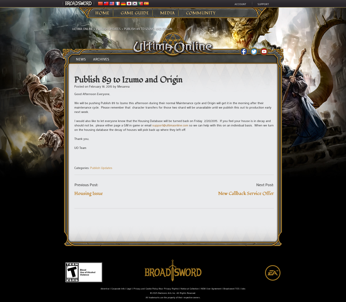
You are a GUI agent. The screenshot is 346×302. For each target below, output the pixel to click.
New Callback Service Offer (246, 193)
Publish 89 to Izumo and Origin (148, 29)
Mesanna (123, 86)
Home (102, 13)
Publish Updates (108, 29)
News (81, 59)
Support (263, 4)
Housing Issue (88, 193)
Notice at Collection (190, 288)
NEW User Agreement (211, 288)
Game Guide (135, 13)
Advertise (105, 288)
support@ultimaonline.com (170, 125)
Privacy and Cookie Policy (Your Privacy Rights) (156, 288)
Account (240, 4)
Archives (101, 59)
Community (201, 13)
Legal (129, 288)
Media (167, 13)
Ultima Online (82, 29)
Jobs (243, 288)
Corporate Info (118, 288)
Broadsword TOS (231, 288)
